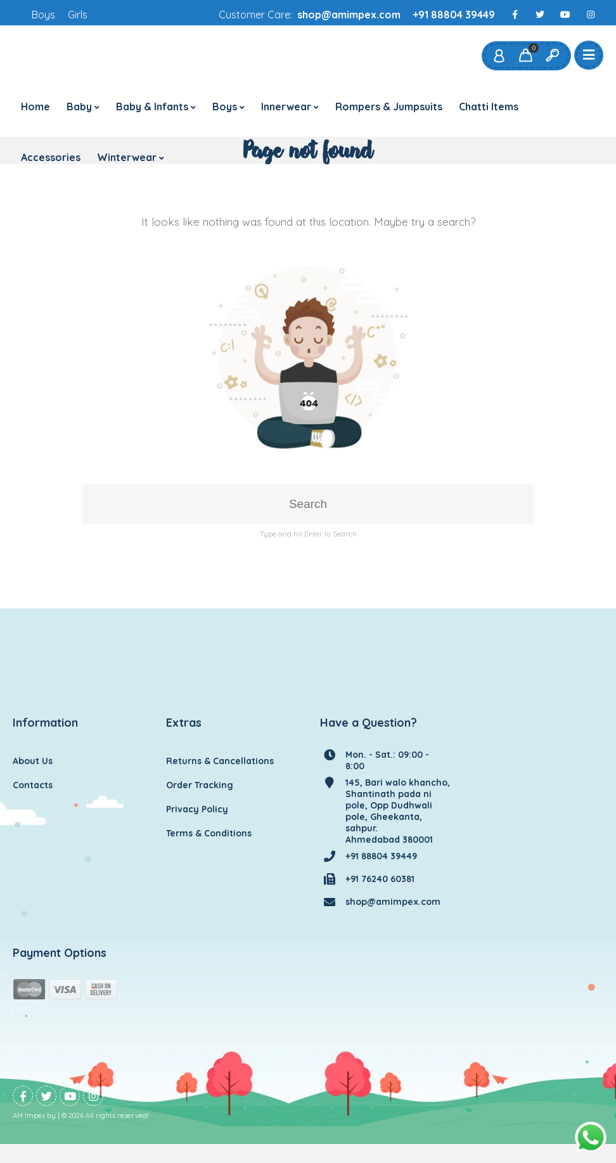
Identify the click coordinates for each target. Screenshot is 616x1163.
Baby (79, 106)
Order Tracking (199, 785)
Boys (43, 14)
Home (35, 106)
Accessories (50, 157)
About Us (33, 761)
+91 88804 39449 (454, 14)
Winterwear (127, 157)
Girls (77, 14)
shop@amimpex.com (349, 14)
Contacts (33, 785)
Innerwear (286, 106)
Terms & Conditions (209, 833)
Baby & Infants (152, 106)
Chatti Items (488, 106)
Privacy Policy (197, 809)
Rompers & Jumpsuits (388, 106)
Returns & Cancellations (220, 761)
